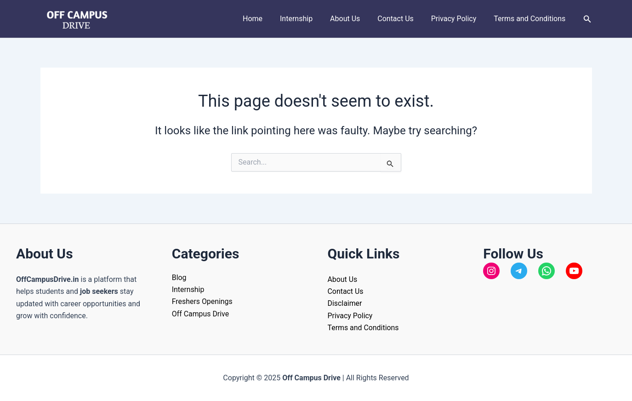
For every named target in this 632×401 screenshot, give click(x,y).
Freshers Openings (202, 301)
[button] (587, 19)
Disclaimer (345, 303)
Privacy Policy (458, 18)
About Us (355, 18)
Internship (308, 18)
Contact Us (402, 18)
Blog (179, 277)
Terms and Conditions (531, 18)
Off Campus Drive (200, 313)
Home (268, 18)
